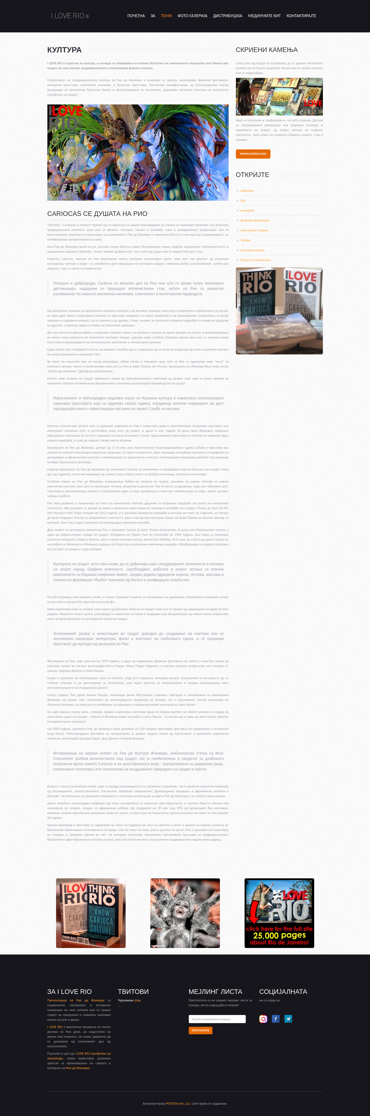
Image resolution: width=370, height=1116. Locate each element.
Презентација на (61, 1000)
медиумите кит (264, 15)
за (153, 15)
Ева (243, 200)
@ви (137, 1000)
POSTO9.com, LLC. (178, 1103)
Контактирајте (301, 15)
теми (166, 15)
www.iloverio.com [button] (253, 153)
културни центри (253, 250)
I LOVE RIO (70, 15)
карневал (247, 191)
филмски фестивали (255, 220)
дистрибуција (227, 15)
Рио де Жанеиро (90, 1000)
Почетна (136, 15)
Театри (245, 240)
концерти (247, 210)
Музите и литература (256, 260)
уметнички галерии (254, 230)
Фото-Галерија (192, 15)
